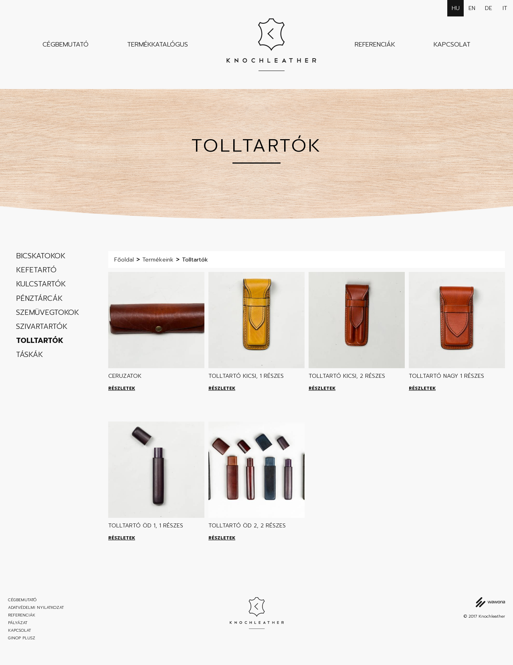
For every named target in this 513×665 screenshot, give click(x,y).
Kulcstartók (41, 284)
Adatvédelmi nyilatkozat (36, 607)
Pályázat (17, 623)
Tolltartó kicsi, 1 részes (246, 376)
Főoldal (124, 259)
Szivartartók (41, 326)
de (488, 8)
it (505, 8)
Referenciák (375, 44)
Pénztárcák (39, 298)
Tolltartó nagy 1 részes (446, 376)
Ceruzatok (124, 376)
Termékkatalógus (157, 44)
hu (456, 8)
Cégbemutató (65, 44)
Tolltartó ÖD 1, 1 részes (145, 525)
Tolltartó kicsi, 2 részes (347, 376)
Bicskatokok (40, 256)
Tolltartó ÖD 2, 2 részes (247, 525)
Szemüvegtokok (47, 312)
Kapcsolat (452, 44)
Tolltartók (39, 340)
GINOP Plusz (21, 638)
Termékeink (158, 259)
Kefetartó (36, 270)
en (472, 8)
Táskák (29, 354)
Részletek (121, 388)
